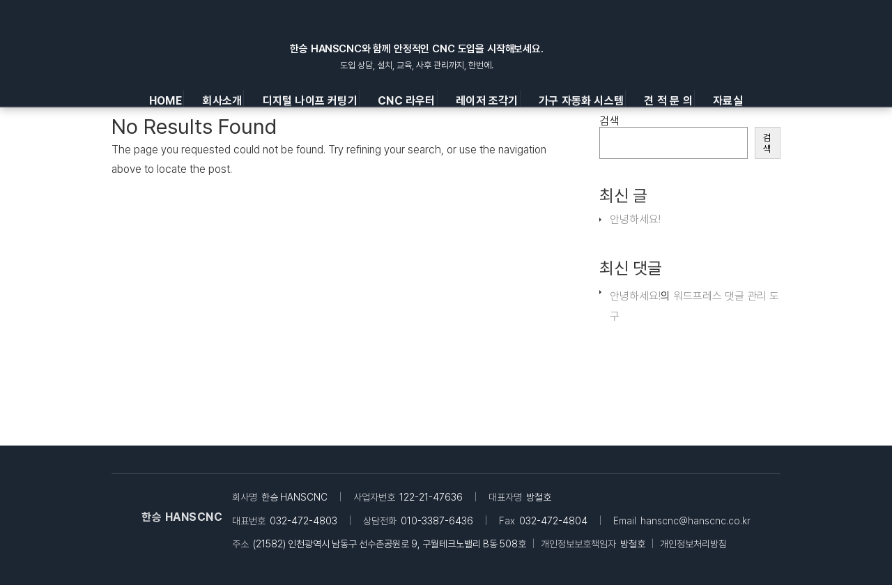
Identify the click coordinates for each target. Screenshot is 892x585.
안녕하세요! (635, 219)
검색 (609, 121)
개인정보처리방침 (693, 543)
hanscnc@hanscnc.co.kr (695, 520)
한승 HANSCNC (181, 517)
